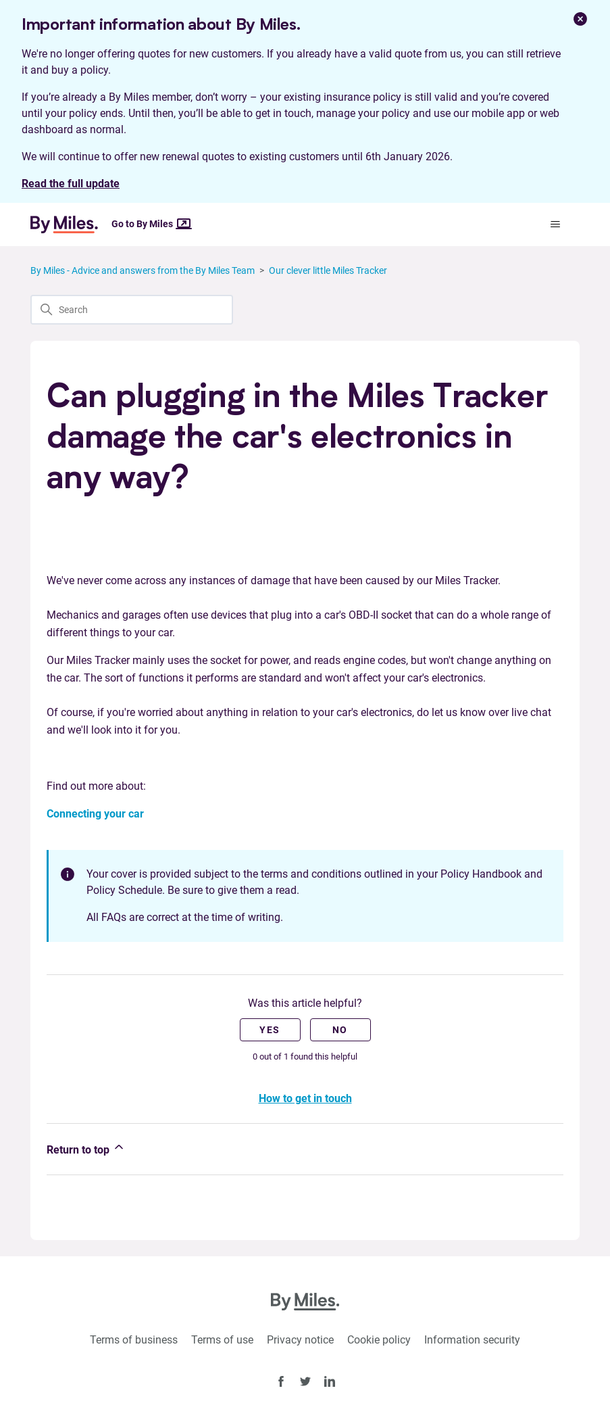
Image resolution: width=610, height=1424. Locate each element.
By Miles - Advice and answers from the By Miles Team (142, 270)
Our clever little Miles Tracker (328, 270)
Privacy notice (300, 1339)
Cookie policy (379, 1339)
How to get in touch (305, 1098)
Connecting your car (95, 813)
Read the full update (71, 183)
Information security (472, 1339)
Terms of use (222, 1339)
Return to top (86, 1148)
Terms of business (134, 1339)
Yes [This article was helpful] (269, 1029)
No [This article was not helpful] (340, 1029)
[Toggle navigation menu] (556, 224)
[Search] (132, 309)
